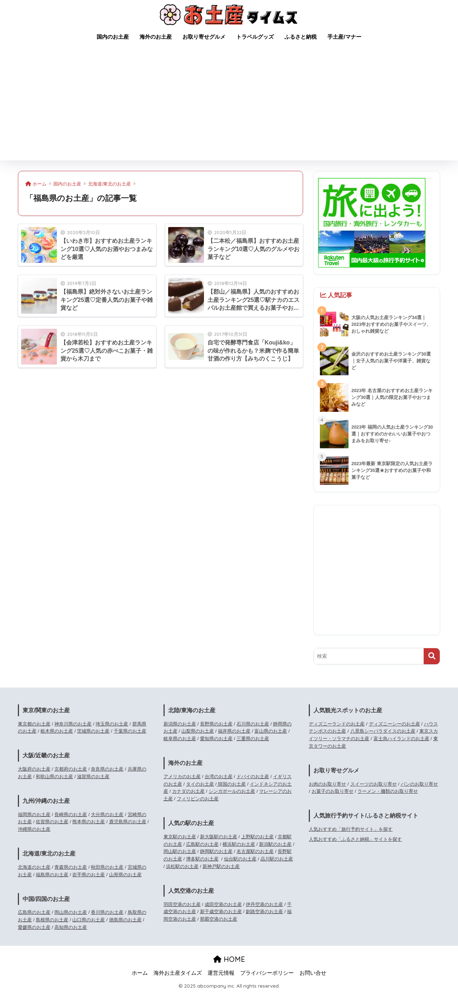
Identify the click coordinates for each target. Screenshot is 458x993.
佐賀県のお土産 (52, 821)
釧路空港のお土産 (264, 911)
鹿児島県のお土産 (127, 821)
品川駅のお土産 (276, 859)
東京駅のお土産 (180, 836)
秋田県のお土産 (107, 867)
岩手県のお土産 (88, 874)
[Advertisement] (229, 107)
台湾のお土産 (219, 776)
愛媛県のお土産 (34, 927)
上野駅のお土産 (257, 836)
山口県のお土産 (88, 919)
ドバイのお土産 (253, 776)
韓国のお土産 (231, 784)
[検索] (432, 656)
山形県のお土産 (125, 874)
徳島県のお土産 (125, 919)
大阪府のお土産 (34, 769)
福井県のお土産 (234, 731)
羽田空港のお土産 (182, 904)
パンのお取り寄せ (419, 784)
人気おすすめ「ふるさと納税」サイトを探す (355, 839)
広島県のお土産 (34, 912)
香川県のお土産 (107, 912)
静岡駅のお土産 (216, 851)
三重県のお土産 (253, 738)
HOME (229, 959)
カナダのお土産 (188, 791)
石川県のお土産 (253, 724)
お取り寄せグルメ (203, 37)
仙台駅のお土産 (240, 859)
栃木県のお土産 (56, 731)
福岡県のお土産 (34, 814)
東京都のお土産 (34, 724)
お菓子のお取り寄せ (333, 791)
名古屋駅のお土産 (255, 851)
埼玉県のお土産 (112, 724)
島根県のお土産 (52, 919)
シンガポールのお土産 (232, 791)
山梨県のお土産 (197, 731)
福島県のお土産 (52, 874)
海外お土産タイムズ (178, 973)
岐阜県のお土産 (180, 738)
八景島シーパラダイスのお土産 (382, 731)
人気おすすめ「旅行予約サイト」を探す (351, 829)
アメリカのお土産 (182, 776)
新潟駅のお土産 (275, 844)
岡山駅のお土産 (180, 851)
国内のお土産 (113, 37)
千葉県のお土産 (130, 731)
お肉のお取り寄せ (327, 784)
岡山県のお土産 (70, 912)
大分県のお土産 (107, 814)
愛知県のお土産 (216, 738)
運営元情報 (221, 973)
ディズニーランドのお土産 (337, 724)
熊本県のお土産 (88, 821)
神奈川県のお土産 (73, 724)
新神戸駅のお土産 (221, 866)
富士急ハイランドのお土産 (401, 738)
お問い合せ (312, 973)
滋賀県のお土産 (93, 776)
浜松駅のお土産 (182, 866)
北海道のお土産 (34, 867)
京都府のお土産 (70, 769)
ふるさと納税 (300, 37)
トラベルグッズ (255, 37)
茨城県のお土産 (93, 731)
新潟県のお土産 (180, 724)
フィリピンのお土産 (198, 798)
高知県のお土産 (70, 927)
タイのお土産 (200, 784)
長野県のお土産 (216, 724)
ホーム (140, 973)
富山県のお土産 (270, 731)
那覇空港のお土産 (218, 919)
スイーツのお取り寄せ (373, 784)
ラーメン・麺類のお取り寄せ (387, 791)
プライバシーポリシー (267, 973)
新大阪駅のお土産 (218, 836)
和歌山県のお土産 (54, 776)
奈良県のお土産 (107, 769)
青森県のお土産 (70, 867)
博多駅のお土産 (202, 859)
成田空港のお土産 (223, 904)
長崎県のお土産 (70, 814)
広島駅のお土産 (202, 844)
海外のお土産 (156, 37)
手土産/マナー (344, 37)
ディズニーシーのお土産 (394, 724)
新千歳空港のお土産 (221, 911)
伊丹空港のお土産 (264, 904)
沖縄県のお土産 (34, 829)
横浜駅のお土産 (239, 844)
